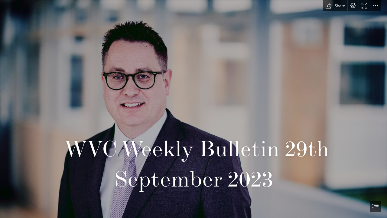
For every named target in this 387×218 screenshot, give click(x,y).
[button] (335, 5)
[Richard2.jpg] (193, 109)
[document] (193, 109)
